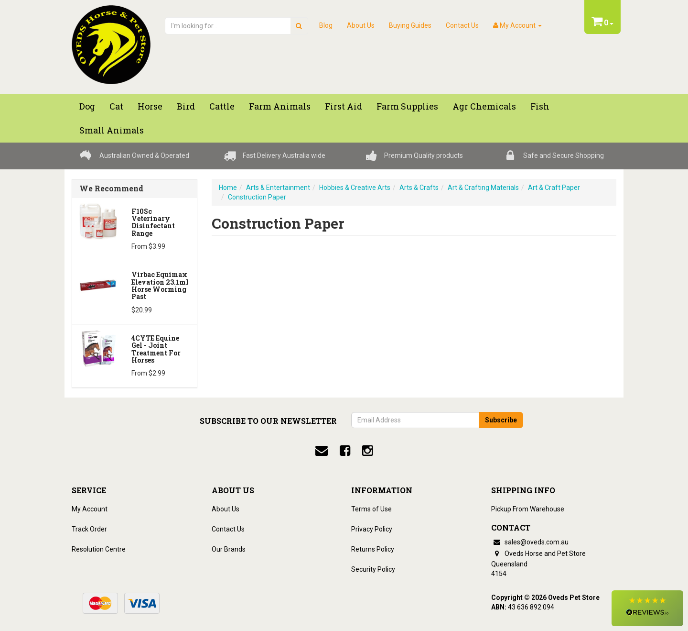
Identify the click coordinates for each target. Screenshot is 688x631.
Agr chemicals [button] (484, 106)
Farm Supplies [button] (407, 106)
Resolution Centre (99, 549)
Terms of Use (371, 509)
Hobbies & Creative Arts (354, 187)
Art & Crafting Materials (483, 187)
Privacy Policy (371, 529)
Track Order (89, 529)
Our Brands (229, 549)
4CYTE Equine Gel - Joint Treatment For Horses (156, 349)
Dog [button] (87, 106)
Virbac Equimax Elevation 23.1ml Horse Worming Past (160, 285)
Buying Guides (410, 25)
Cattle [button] (222, 106)
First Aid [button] (343, 106)
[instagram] (367, 450)
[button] (647, 608)
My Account (90, 509)
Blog (326, 25)
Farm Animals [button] (280, 106)
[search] (299, 25)
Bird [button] (186, 106)
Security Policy (373, 569)
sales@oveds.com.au (530, 542)
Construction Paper (257, 197)
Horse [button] (150, 106)
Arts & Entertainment (278, 187)
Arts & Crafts (419, 187)
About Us (361, 25)
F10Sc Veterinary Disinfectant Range (153, 222)
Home (228, 187)
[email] (321, 450)
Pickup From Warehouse (527, 509)
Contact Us (462, 25)
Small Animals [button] (111, 130)
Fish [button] (539, 106)
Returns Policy (372, 549)
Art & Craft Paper (554, 187)
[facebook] (345, 450)
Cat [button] (116, 106)
